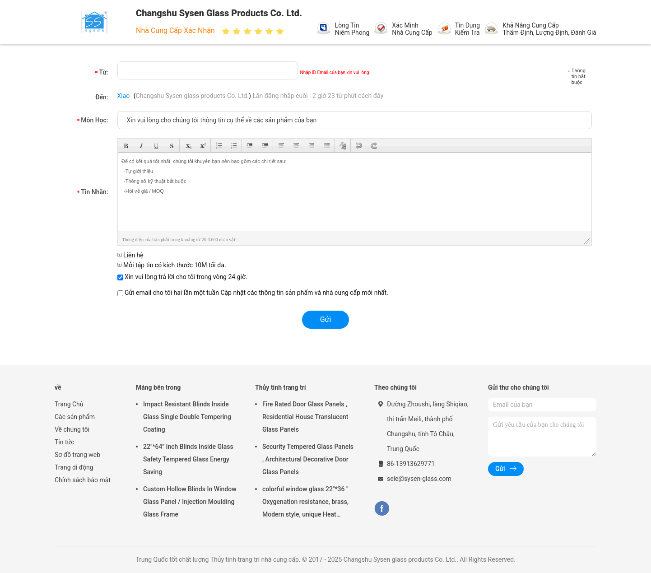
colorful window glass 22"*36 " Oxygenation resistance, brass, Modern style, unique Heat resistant (305, 503)
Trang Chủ (69, 404)
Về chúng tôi (72, 429)
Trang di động (74, 467)
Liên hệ (130, 255)
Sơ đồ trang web (77, 454)
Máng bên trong (158, 387)
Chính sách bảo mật (83, 480)
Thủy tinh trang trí (280, 387)
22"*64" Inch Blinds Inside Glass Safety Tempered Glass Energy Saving (188, 459)
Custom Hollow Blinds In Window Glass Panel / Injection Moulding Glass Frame (190, 501)
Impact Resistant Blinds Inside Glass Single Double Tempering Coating (187, 417)
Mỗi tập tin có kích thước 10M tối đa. (171, 265)
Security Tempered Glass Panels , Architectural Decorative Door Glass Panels (307, 459)
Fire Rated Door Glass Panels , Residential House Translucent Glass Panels (305, 417)
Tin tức (64, 442)
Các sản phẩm (75, 416)
